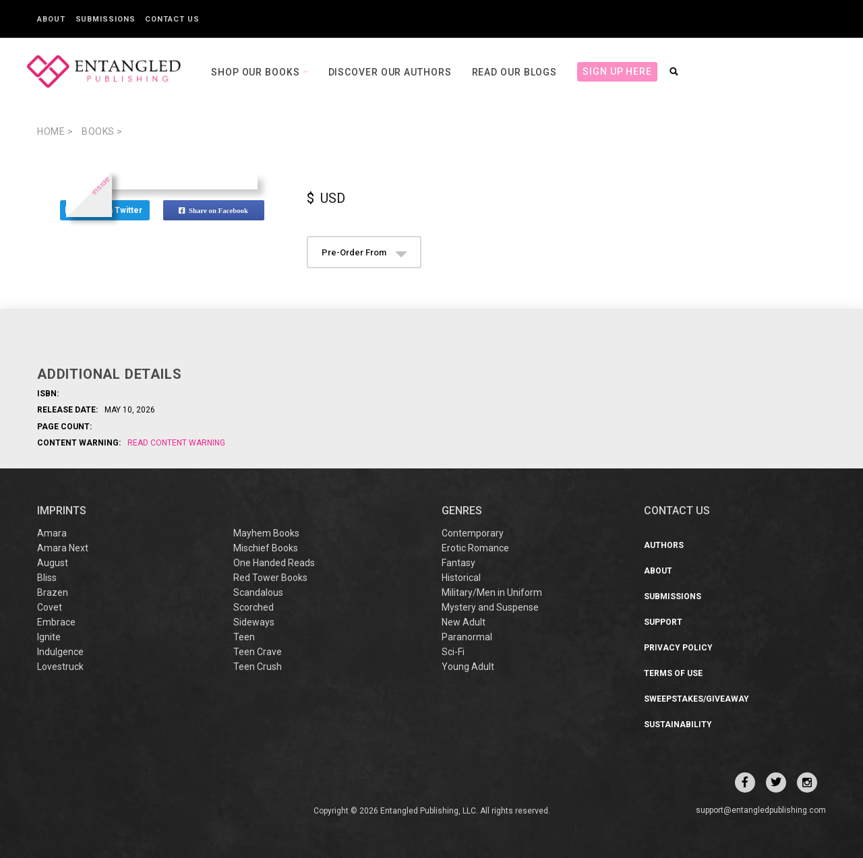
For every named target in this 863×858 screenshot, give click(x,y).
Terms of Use (673, 673)
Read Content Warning (176, 443)
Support (663, 622)
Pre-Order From (364, 252)
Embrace (56, 622)
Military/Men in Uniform (492, 592)
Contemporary (473, 533)
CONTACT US (677, 510)
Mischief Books (265, 548)
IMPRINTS (61, 510)
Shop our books (257, 72)
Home (55, 131)
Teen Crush (257, 666)
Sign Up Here (617, 71)
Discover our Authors (390, 72)
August (52, 562)
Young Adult (468, 666)
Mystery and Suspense (490, 607)
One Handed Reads (274, 562)
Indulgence (60, 651)
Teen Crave (257, 651)
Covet (49, 607)
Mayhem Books (266, 533)
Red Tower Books (270, 577)
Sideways (253, 622)
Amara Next (62, 548)
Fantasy (458, 562)
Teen (244, 637)
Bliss (47, 577)
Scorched (253, 607)
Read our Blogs (515, 72)
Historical (461, 577)
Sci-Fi (453, 651)
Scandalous (258, 592)
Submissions (106, 19)
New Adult (463, 622)
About (51, 19)
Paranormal (467, 637)
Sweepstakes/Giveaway (696, 699)
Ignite (49, 637)
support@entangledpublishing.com (761, 810)
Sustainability (678, 724)
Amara (52, 533)
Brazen (52, 592)
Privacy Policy (678, 647)
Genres (462, 510)
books (102, 131)
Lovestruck (60, 666)
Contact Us (172, 19)
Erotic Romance (475, 548)
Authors (664, 545)
